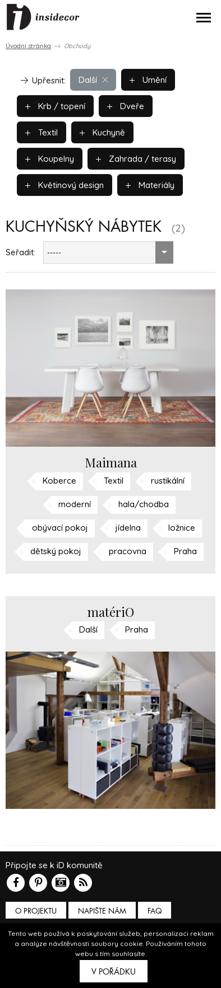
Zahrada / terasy (136, 158)
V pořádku (113, 972)
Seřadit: (20, 252)
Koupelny (49, 158)
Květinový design (64, 185)
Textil (41, 132)
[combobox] (108, 252)
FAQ (155, 911)
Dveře (125, 106)
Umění (148, 79)
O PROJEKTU (36, 911)
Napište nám (102, 911)
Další (93, 79)
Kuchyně (102, 132)
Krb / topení (55, 106)
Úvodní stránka (28, 46)
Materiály (150, 185)
